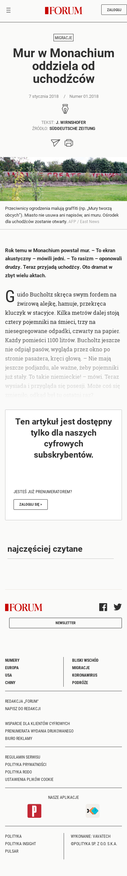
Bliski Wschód (85, 660)
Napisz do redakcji (23, 708)
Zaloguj (114, 9)
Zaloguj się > (30, 504)
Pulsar (11, 851)
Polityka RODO (18, 771)
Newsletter (66, 622)
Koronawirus (84, 675)
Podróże (80, 682)
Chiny (10, 682)
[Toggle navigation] (8, 11)
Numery (12, 660)
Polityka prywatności (25, 764)
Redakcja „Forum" (22, 701)
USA (8, 675)
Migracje (63, 37)
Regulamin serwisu (22, 757)
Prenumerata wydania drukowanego (39, 730)
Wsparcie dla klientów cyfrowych (37, 723)
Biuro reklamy (18, 738)
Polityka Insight (20, 843)
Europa (12, 667)
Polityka (13, 836)
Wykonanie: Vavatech (90, 836)
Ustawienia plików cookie (29, 779)
